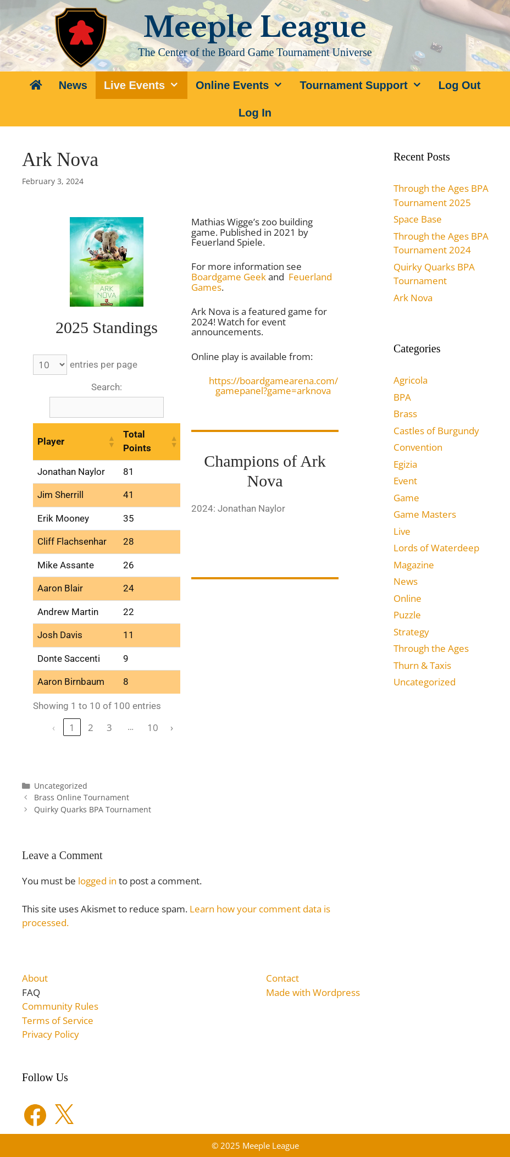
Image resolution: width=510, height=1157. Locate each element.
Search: (106, 386)
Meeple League (255, 27)
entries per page (103, 364)
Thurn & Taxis (422, 665)
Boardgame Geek (228, 276)
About (35, 978)
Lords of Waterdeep (436, 547)
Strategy (411, 631)
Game (406, 497)
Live (402, 531)
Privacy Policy (50, 1034)
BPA (402, 397)
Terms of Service (57, 1020)
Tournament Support (365, 85)
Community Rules (60, 1006)
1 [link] (72, 727)
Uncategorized (60, 785)
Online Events (243, 85)
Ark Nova (413, 297)
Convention (417, 447)
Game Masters (424, 514)
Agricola (410, 380)
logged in (97, 880)
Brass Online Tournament (81, 797)
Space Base (417, 219)
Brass (405, 413)
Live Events (145, 85)
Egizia (405, 464)
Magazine (413, 564)
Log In (255, 113)
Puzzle (407, 614)
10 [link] (152, 727)
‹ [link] (53, 727)
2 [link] (90, 727)
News (73, 85)
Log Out (460, 85)
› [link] (171, 727)
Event (405, 480)
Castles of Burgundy (436, 430)
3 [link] (109, 727)
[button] (111, 441)
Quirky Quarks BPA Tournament (92, 809)
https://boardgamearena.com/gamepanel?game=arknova (273, 385)
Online (407, 598)
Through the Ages (431, 648)
